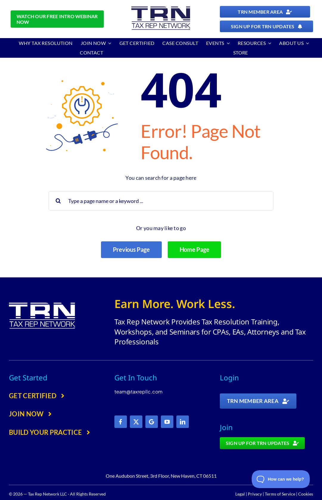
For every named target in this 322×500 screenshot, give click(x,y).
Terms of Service (280, 493)
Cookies (305, 493)
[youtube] (167, 421)
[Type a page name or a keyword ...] (161, 200)
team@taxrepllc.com (138, 391)
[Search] (58, 200)
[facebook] (120, 421)
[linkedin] (182, 421)
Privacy (255, 493)
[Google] (151, 421)
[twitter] (136, 421)
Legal (240, 493)
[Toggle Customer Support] (281, 479)
